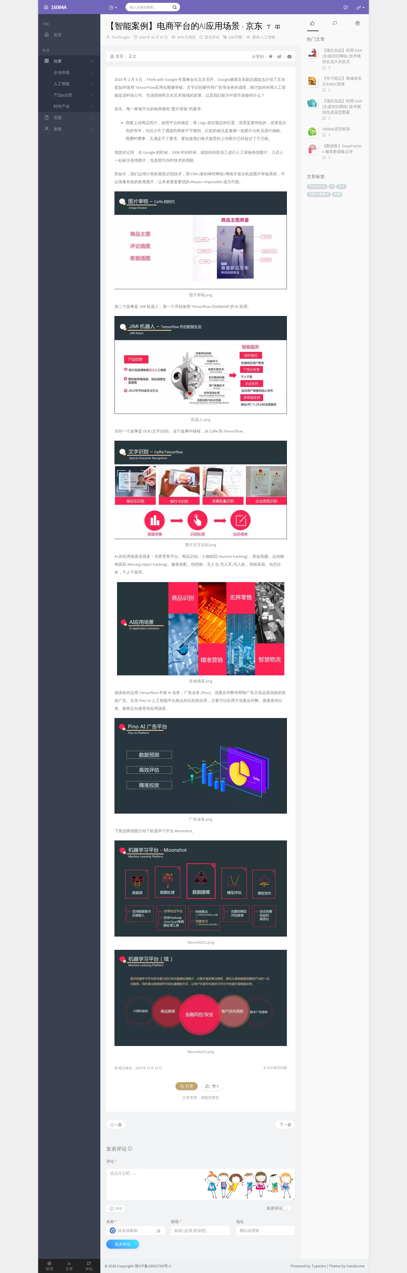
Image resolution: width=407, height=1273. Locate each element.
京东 (341, 186)
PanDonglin (121, 37)
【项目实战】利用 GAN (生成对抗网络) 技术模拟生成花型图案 (342, 106)
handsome (356, 1265)
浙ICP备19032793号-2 (153, 1265)
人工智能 (268, 37)
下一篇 (285, 1124)
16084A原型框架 (336, 128)
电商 (337, 194)
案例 (256, 37)
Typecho (318, 1265)
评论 (111, 1161)
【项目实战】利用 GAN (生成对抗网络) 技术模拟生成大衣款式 (342, 56)
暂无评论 (212, 37)
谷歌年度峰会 (319, 194)
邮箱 (176, 1221)
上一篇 (116, 1124)
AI (331, 186)
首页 (117, 56)
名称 (111, 1221)
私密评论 (275, 1208)
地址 (240, 1221)
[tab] (312, 22)
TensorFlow (317, 186)
